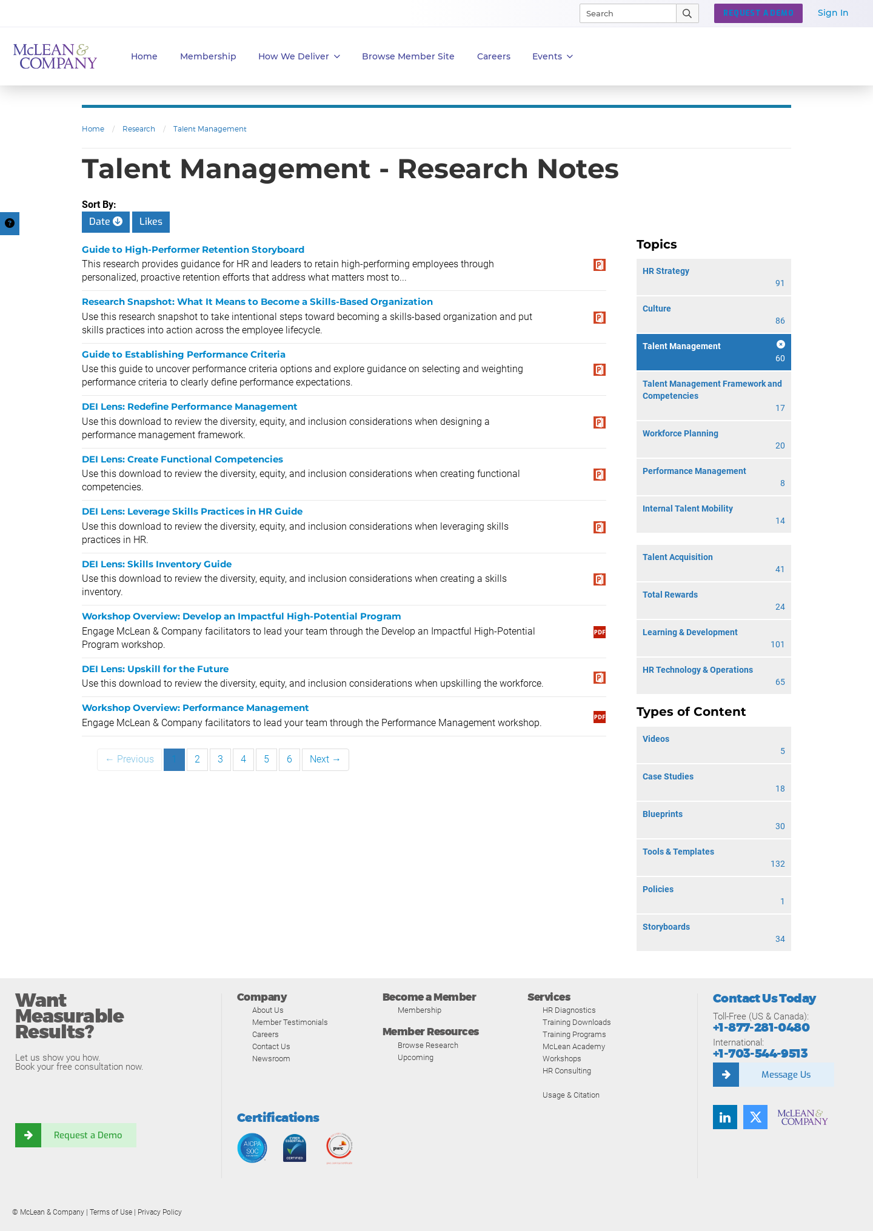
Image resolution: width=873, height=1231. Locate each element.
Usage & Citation (571, 1094)
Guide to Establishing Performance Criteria (184, 354)
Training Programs (574, 1034)
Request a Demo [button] (758, 13)
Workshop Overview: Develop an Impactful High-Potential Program (241, 616)
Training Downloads (577, 1022)
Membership (208, 56)
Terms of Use (111, 1212)
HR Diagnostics (569, 1010)
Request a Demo (87, 1135)
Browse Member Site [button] (408, 56)
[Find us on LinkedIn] (725, 1117)
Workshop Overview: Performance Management (195, 707)
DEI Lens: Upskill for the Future (155, 669)
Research (138, 128)
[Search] (622, 13)
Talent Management (210, 128)
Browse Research (428, 1045)
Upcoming (415, 1057)
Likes (150, 221)
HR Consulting (567, 1070)
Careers (265, 1034)
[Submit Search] (688, 13)
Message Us (785, 1075)
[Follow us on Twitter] (755, 1117)
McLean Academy (574, 1046)
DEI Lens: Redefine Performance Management (190, 406)
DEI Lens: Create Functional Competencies (182, 459)
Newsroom (271, 1058)
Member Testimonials (290, 1022)
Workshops (562, 1058)
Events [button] (552, 56)
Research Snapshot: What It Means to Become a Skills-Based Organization (257, 301)
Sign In (833, 12)
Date (105, 221)
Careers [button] (493, 56)
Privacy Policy (160, 1212)
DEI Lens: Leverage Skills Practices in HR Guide (192, 511)
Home (144, 56)
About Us (268, 1010)
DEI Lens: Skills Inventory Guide (157, 564)
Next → (325, 759)
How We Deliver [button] (299, 56)
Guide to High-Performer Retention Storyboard (193, 249)
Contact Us (271, 1046)
